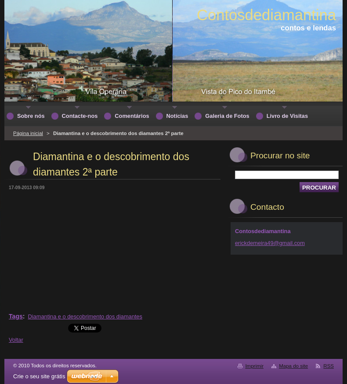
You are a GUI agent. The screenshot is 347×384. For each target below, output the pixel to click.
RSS (328, 366)
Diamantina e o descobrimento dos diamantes (85, 316)
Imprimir (254, 366)
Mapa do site (293, 366)
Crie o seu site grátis (39, 376)
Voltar (16, 339)
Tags (16, 316)
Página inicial (28, 133)
